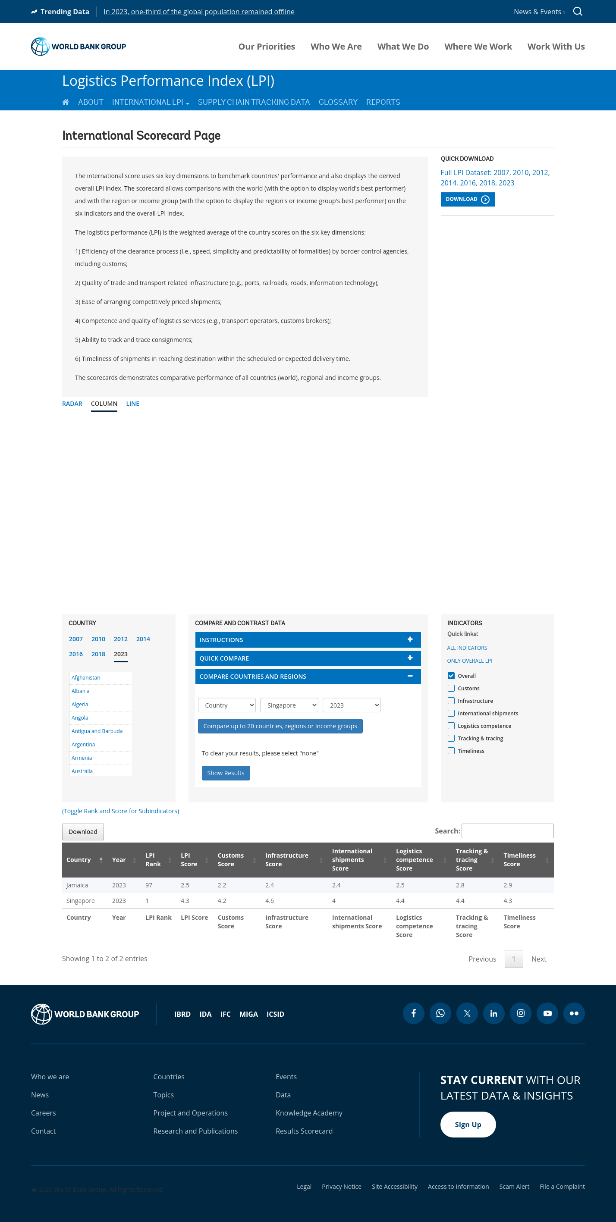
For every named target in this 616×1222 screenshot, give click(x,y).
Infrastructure (474, 701)
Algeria (80, 704)
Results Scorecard (304, 1122)
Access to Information (458, 1178)
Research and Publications (196, 1122)
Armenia (82, 757)
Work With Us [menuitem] (556, 46)
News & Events (539, 11)
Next (539, 950)
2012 (121, 639)
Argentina (83, 744)
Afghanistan (86, 677)
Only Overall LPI (470, 660)
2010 (98, 639)
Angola (80, 717)
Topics (164, 1086)
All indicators (467, 648)
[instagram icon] (520, 1004)
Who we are (50, 1068)
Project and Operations (191, 1104)
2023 (121, 654)
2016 (76, 654)
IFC (225, 1005)
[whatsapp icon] (440, 1004)
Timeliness (470, 751)
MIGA (248, 1005)
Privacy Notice (341, 1178)
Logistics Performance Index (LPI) (168, 80)
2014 (143, 639)
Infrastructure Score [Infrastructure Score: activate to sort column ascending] (273, 859)
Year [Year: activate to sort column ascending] (113, 859)
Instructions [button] (221, 639)
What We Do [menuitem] (403, 46)
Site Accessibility (395, 1178)
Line (132, 403)
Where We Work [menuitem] (478, 46)
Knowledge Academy (309, 1104)
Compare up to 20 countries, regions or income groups (281, 726)
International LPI (150, 102)
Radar (72, 403)
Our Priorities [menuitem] (267, 46)
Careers (43, 1104)
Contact (43, 1122)
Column (104, 403)
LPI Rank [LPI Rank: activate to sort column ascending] (143, 859)
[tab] (308, 639)
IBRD (182, 1005)
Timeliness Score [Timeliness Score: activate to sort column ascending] (521, 859)
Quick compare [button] (224, 658)
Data (283, 1086)
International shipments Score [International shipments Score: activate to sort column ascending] (340, 859)
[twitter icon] (467, 1004)
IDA (205, 1005)
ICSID (275, 1005)
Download (468, 199)
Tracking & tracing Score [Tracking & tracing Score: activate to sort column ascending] (466, 859)
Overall (466, 676)
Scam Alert (515, 1178)
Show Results (226, 773)
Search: (494, 831)
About (91, 102)
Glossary (338, 102)
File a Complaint (562, 1178)
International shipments (487, 713)
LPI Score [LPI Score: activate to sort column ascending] (178, 859)
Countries (169, 1068)
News (40, 1086)
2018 (98, 654)
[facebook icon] (413, 1004)
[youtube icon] (547, 1004)
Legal (304, 1178)
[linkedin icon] (494, 1004)
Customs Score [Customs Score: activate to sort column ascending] (218, 859)
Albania (81, 691)
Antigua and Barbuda (97, 731)
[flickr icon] (574, 1004)
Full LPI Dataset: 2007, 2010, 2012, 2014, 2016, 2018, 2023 (495, 178)
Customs (468, 688)
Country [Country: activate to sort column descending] (78, 859)
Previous (482, 950)
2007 (76, 639)
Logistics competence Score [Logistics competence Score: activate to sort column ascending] (403, 859)
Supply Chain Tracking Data (254, 102)
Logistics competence (484, 726)
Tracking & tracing (479, 738)
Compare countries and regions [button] (253, 676)
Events (286, 1068)
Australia (82, 771)
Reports (383, 102)
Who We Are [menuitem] (336, 46)
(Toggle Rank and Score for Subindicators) (120, 811)
